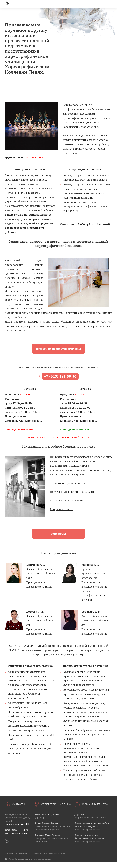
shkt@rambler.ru (19, 833)
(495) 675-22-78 (20, 829)
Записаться (58, 533)
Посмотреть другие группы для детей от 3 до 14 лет (58, 437)
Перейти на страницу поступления (58, 348)
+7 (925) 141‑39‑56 (60, 376)
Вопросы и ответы (61, 509)
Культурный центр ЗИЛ (17, 823)
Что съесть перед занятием (67, 500)
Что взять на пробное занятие (68, 483)
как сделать (87, 491)
